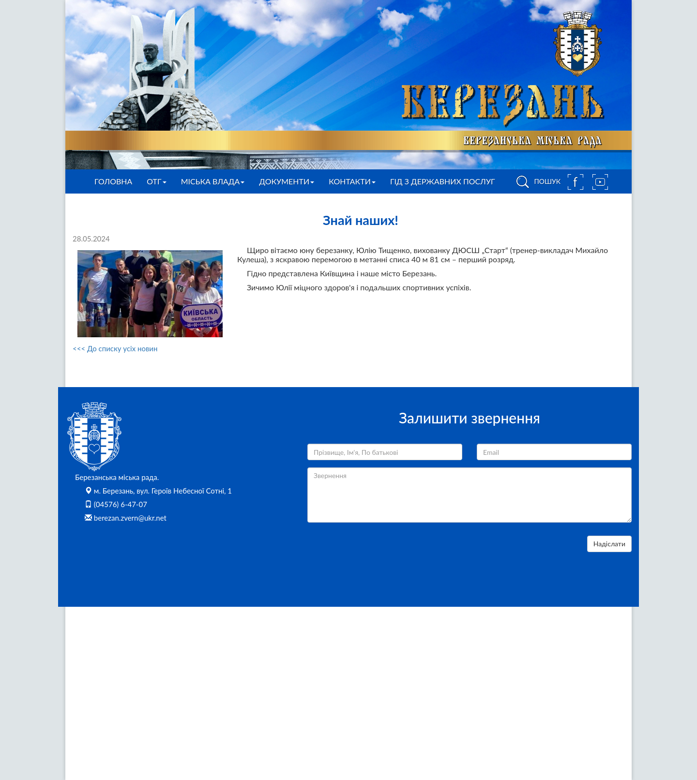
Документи (286, 181)
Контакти (352, 181)
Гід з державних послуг (442, 181)
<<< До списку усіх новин (115, 348)
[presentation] (381, 554)
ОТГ (156, 181)
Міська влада (213, 181)
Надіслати (609, 544)
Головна (113, 181)
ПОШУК (537, 182)
